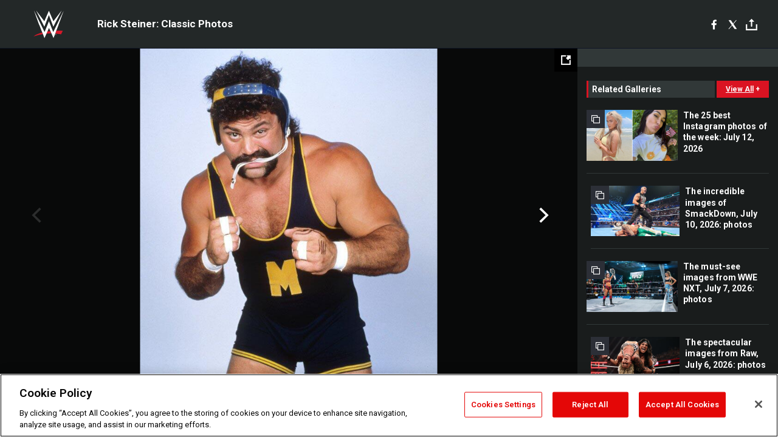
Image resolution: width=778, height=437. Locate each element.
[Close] (758, 404)
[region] (389, 405)
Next (542, 215)
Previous (35, 215)
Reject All (590, 404)
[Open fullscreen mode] (565, 60)
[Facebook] (713, 24)
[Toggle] (751, 24)
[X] (732, 24)
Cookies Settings (503, 404)
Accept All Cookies (682, 404)
